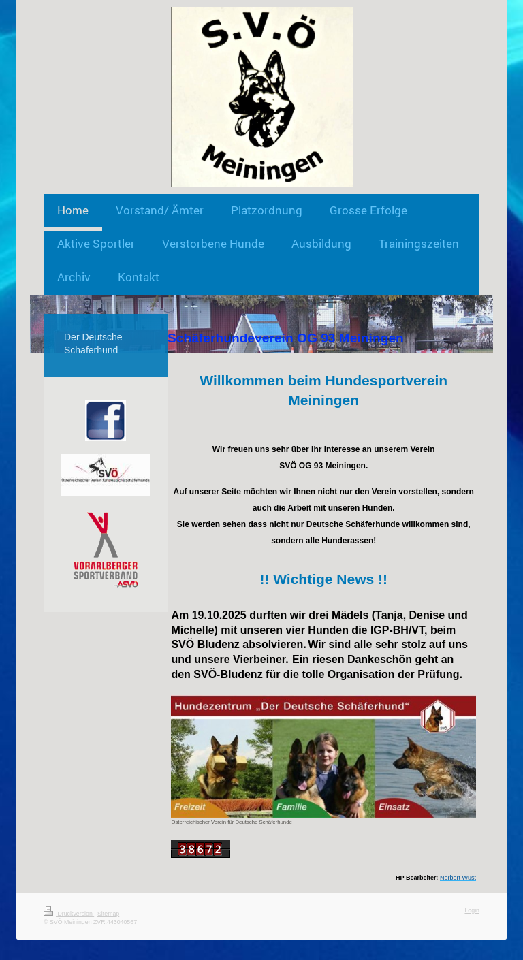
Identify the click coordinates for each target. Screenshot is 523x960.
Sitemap (108, 913)
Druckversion (69, 913)
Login (471, 910)
